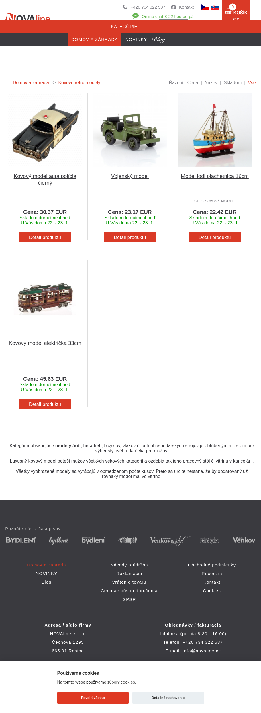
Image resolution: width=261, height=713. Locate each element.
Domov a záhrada (31, 82)
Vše (252, 82)
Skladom (233, 82)
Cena (192, 82)
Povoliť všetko (93, 698)
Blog (47, 582)
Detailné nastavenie (168, 698)
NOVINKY (47, 573)
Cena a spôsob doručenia (129, 590)
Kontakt (186, 7)
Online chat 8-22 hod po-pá (168, 16)
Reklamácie (129, 573)
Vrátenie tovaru (129, 582)
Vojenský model (130, 176)
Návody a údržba (129, 564)
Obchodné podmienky (212, 564)
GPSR (129, 599)
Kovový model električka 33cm (45, 343)
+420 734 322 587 (148, 7)
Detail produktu (45, 237)
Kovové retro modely (79, 82)
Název (211, 82)
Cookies (212, 590)
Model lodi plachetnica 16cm (215, 176)
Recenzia (212, 573)
